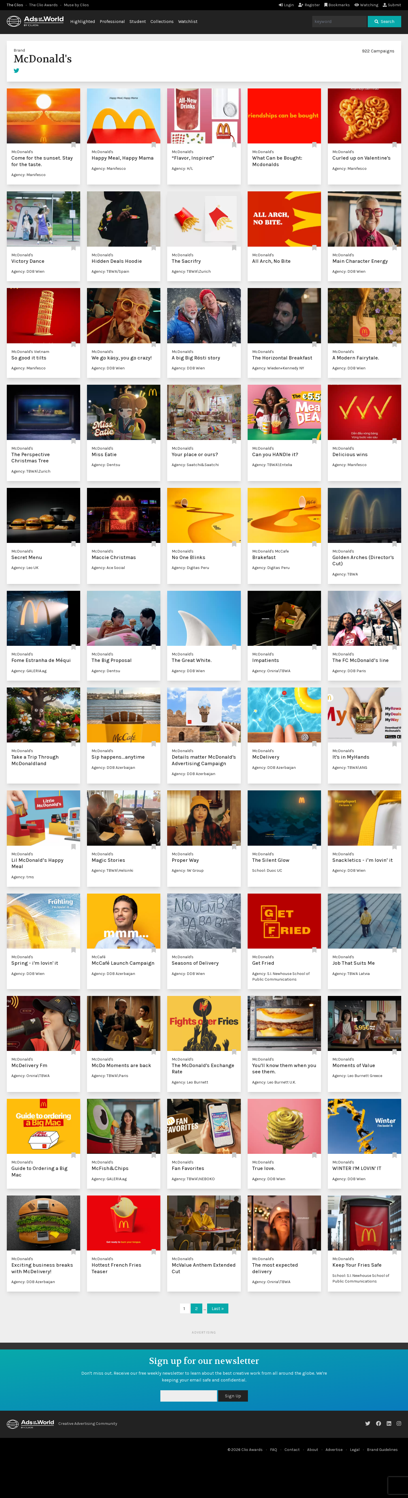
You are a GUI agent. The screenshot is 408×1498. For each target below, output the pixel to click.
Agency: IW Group (188, 870)
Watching (366, 5)
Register (309, 5)
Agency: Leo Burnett (190, 1082)
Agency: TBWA (345, 574)
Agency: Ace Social (108, 567)
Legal (355, 1449)
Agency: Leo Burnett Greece (357, 1075)
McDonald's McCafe (270, 551)
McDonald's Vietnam (30, 351)
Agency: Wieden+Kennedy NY (278, 368)
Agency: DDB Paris (349, 670)
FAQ (273, 1449)
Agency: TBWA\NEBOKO (193, 1179)
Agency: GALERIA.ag (28, 670)
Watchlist (187, 21)
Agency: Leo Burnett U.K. (274, 1082)
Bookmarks (337, 5)
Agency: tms (22, 877)
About (312, 1449)
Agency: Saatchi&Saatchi (195, 464)
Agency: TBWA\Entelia (272, 464)
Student (137, 21)
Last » (218, 1308)
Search (384, 21)
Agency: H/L (182, 168)
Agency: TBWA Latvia (351, 973)
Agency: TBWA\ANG (349, 767)
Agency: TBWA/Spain (110, 271)
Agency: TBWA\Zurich (191, 271)
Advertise (334, 1449)
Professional (112, 21)
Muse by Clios (76, 5)
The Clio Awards (43, 5)
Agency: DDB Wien (27, 271)
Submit (392, 5)
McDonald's (22, 151)
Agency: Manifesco (28, 174)
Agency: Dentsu (106, 464)
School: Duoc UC (267, 870)
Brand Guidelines (382, 1449)
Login (286, 5)
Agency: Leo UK (25, 567)
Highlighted (82, 21)
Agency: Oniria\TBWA (271, 670)
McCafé (98, 957)
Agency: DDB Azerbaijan (113, 767)
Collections (162, 21)
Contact (292, 1449)
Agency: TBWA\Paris (110, 1075)
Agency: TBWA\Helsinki (112, 870)
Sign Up (233, 1395)
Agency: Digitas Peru (190, 567)
